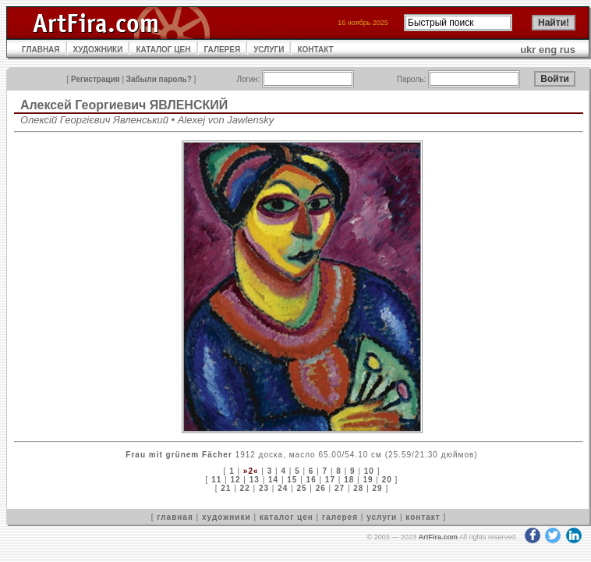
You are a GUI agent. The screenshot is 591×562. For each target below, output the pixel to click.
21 (226, 488)
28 (358, 488)
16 (311, 479)
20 (387, 479)
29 (378, 488)
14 (273, 479)
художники (226, 517)
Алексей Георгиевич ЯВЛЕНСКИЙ (124, 105)
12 (235, 479)
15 (292, 479)
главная (175, 517)
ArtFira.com (438, 537)
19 (368, 479)
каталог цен (286, 517)
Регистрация (95, 79)
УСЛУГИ (268, 49)
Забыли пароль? (159, 79)
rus (567, 49)
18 (349, 479)
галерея (340, 517)
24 (283, 488)
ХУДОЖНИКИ (98, 49)
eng (548, 49)
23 (264, 488)
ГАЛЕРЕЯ (222, 49)
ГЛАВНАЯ (41, 49)
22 (245, 488)
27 (339, 488)
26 (321, 488)
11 (216, 479)
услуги (381, 517)
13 (254, 479)
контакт (422, 517)
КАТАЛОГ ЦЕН (163, 49)
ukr (528, 49)
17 (330, 479)
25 (301, 488)
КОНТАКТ (315, 49)
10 (369, 471)
